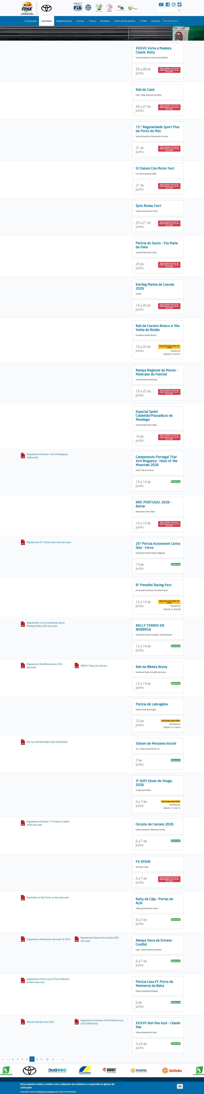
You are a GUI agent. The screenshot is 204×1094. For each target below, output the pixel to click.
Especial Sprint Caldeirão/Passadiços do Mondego (154, 415)
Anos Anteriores (171, 21)
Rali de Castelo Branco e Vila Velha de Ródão (158, 328)
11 (53, 1059)
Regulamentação (64, 21)
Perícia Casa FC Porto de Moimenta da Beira (154, 984)
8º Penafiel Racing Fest (154, 585)
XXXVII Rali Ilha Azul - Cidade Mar (158, 1025)
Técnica (92, 21)
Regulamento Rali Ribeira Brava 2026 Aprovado (44, 666)
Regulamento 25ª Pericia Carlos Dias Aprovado (49, 542)
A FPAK (143, 21)
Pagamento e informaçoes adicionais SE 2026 (48, 939)
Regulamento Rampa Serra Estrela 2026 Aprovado (100, 939)
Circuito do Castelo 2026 (154, 824)
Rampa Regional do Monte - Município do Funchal (157, 372)
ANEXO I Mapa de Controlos (94, 665)
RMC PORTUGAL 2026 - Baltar (154, 504)
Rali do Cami (145, 89)
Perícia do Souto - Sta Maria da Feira (157, 245)
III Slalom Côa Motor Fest (155, 168)
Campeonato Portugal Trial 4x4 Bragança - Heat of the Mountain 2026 (156, 461)
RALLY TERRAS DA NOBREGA (150, 627)
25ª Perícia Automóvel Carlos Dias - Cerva (158, 545)
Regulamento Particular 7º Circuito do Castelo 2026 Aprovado (48, 823)
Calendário (46, 21)
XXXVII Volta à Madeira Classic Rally (153, 50)
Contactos (155, 21)
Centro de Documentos (124, 21)
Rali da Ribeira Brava (151, 667)
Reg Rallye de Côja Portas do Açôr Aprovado (48, 897)
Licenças (80, 21)
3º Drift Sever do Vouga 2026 (154, 783)
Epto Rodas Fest (148, 206)
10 (47, 1059)
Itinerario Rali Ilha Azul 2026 (40, 1022)
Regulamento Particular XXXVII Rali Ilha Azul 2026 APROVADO (102, 1022)
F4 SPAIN (143, 861)
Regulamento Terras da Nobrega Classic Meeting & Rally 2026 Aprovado (46, 624)
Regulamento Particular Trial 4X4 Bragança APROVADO (47, 456)
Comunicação (31, 21)
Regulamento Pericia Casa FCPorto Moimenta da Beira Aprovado (48, 981)
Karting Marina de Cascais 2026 (155, 286)
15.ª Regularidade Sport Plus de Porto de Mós (158, 129)
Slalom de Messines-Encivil (156, 743)
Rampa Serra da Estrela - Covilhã (154, 942)
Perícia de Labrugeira (152, 704)
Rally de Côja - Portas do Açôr (154, 901)
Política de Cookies (45, 1092)
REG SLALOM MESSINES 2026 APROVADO (47, 742)
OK (180, 1086)
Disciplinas (105, 21)
